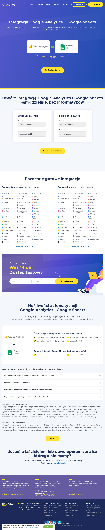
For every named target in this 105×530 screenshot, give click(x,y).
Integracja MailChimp (51, 512)
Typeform (22, 227)
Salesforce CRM (24, 202)
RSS (35, 196)
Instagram (22, 205)
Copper (36, 221)
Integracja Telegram (50, 508)
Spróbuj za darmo (52, 70)
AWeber (6, 193)
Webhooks (22, 230)
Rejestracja (95, 4)
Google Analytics (21, 27)
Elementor (37, 227)
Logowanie (79, 4)
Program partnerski (92, 508)
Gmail (36, 236)
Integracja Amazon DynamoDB (71, 506)
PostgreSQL (38, 193)
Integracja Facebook (51, 507)
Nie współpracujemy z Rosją (93, 513)
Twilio (21, 224)
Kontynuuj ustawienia (52, 151)
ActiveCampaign (7, 198)
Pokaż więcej (48, 515)
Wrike (21, 239)
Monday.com (8, 230)
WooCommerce (24, 236)
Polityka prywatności (92, 507)
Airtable (36, 199)
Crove (36, 224)
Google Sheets (34, 27)
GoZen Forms (38, 239)
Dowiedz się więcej (31, 527)
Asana (36, 202)
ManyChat (7, 227)
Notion (6, 236)
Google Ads (23, 193)
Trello (21, 221)
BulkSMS (6, 208)
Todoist (21, 217)
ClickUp (36, 214)
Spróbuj (52, 438)
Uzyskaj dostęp (67, 281)
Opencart (7, 239)
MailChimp (7, 221)
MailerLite (7, 224)
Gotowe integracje (44, 4)
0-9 (81, 526)
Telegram (37, 211)
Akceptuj (48, 526)
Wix (20, 233)
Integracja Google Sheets (52, 505)
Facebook (37, 230)
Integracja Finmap (71, 508)
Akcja (20, 130)
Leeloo (6, 217)
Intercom (22, 208)
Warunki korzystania (92, 505)
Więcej (93, 417)
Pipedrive (7, 242)
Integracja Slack (49, 510)
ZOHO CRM (23, 242)
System (21, 120)
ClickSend (7, 211)
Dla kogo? (31, 4)
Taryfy (56, 4)
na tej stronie (59, 463)
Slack (36, 205)
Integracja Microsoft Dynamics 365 (71, 511)
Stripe (36, 208)
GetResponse (38, 233)
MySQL (6, 233)
